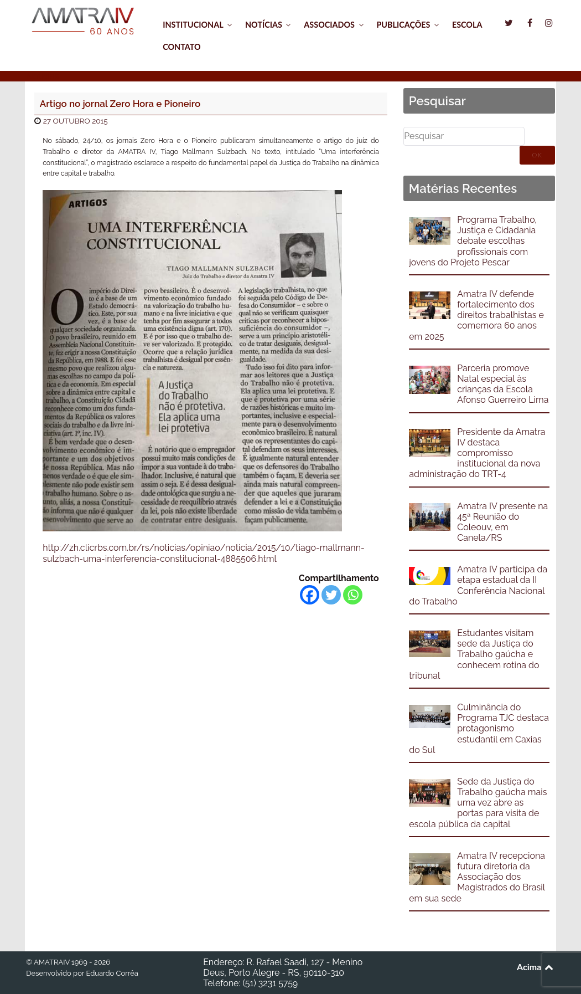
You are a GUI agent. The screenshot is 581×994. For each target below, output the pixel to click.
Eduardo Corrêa (112, 973)
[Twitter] (331, 594)
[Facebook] (309, 594)
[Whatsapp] (352, 594)
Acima (536, 966)
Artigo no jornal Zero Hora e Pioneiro (120, 103)
